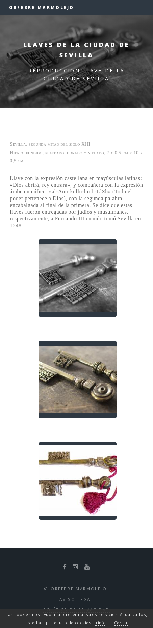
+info (100, 622)
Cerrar (121, 622)
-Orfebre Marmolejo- (41, 7)
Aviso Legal (76, 599)
